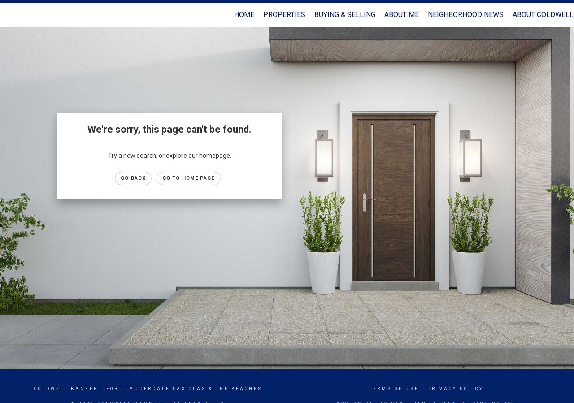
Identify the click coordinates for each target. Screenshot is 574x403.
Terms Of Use (394, 388)
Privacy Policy (455, 388)
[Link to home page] (11, 15)
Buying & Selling (344, 14)
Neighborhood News (466, 14)
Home (244, 14)
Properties (284, 14)
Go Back (133, 178)
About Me (401, 14)
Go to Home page (188, 178)
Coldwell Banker (66, 388)
